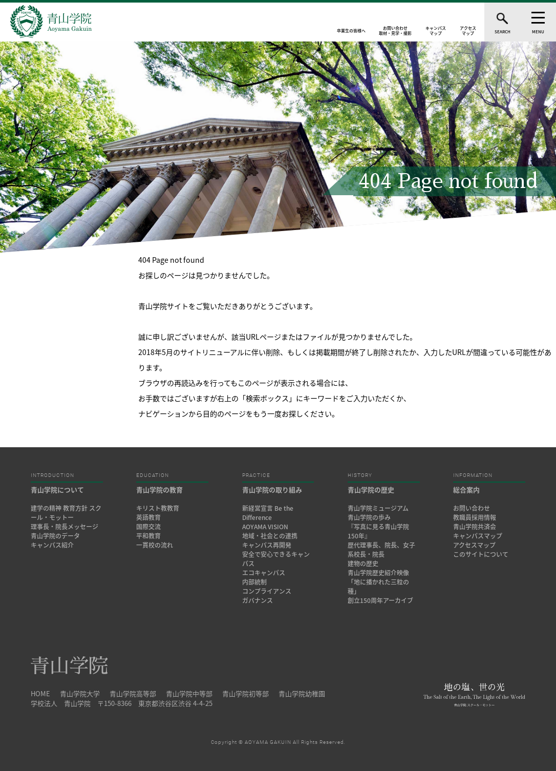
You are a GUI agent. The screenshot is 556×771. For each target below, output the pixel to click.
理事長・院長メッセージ (67, 526)
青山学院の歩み (369, 517)
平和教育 (148, 535)
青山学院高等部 (133, 693)
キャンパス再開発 (266, 545)
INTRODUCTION (52, 475)
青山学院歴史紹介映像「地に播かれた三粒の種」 (378, 582)
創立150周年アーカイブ (380, 600)
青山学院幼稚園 (302, 693)
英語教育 (148, 517)
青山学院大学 (80, 693)
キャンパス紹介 (52, 545)
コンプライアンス (266, 591)
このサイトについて (480, 554)
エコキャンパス (263, 572)
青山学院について (57, 489)
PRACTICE (256, 475)
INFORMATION (473, 475)
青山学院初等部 (245, 693)
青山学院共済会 (474, 526)
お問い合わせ (471, 508)
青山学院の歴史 (371, 489)
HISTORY (360, 475)
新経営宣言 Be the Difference (267, 513)
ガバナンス (257, 600)
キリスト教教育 (157, 508)
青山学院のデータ (55, 535)
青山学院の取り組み (272, 489)
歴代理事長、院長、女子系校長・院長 (381, 549)
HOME (40, 693)
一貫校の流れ (154, 545)
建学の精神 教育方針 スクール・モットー (66, 513)
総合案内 (466, 489)
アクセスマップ (474, 545)
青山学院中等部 (189, 693)
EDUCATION (152, 475)
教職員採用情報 (474, 517)
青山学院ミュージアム (378, 508)
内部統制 (254, 582)
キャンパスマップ (477, 535)
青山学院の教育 (159, 489)
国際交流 (148, 526)
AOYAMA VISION (265, 526)
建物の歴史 (363, 563)
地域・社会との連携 (269, 535)
